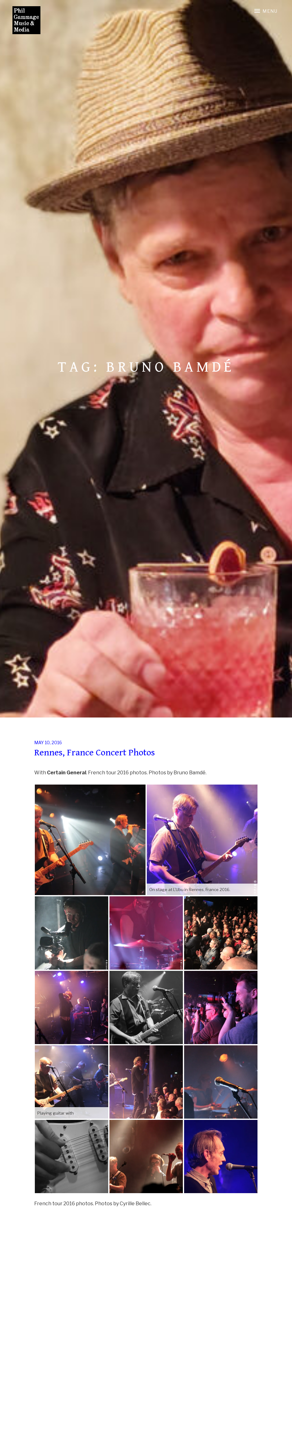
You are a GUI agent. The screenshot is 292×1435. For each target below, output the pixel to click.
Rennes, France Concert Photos (94, 752)
